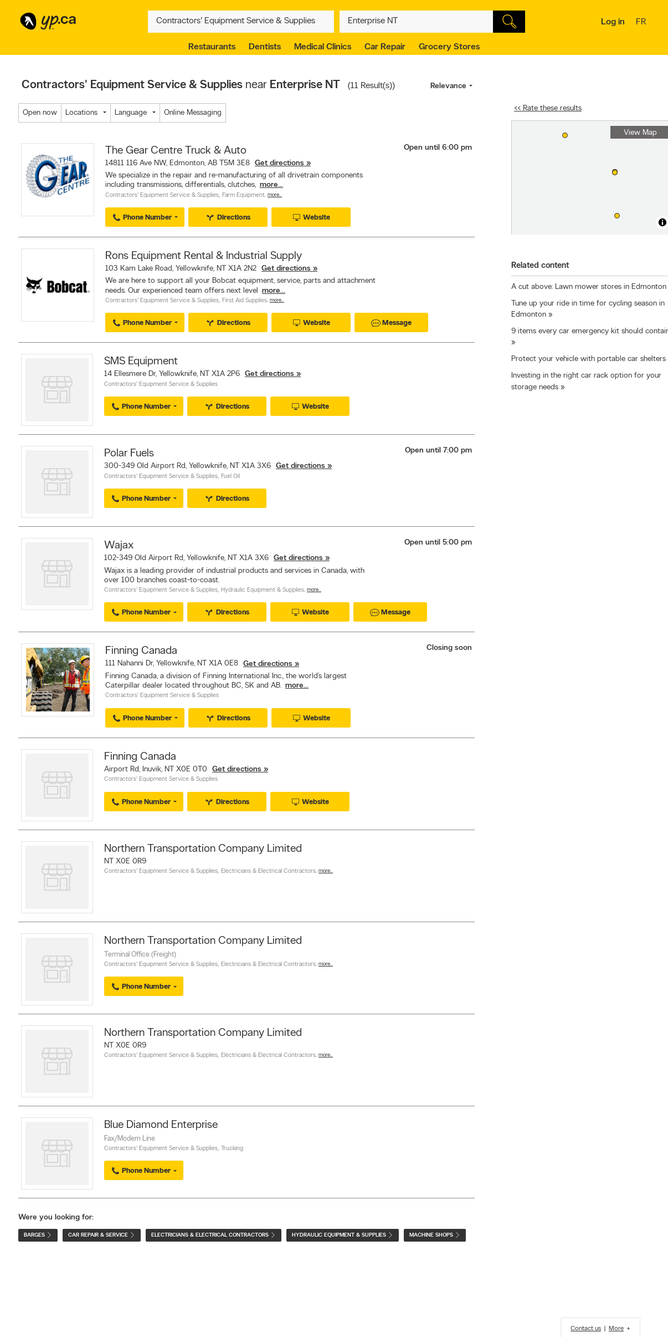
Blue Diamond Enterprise (161, 1125)
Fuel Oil (230, 477)
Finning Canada (141, 651)
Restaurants (211, 47)
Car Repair (384, 47)
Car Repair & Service (101, 1235)
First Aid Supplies (244, 301)
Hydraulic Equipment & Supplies (262, 590)
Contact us (586, 1328)
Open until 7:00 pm (438, 450)
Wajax (118, 545)
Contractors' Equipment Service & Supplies (162, 195)
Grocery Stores (449, 47)
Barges (38, 1235)
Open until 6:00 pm (438, 148)
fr (642, 22)
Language (131, 113)
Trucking (232, 1149)
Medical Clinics (322, 47)
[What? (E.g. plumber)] (241, 22)
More (616, 1328)
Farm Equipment (243, 195)
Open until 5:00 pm (438, 542)
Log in (613, 22)
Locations (81, 113)
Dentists (265, 47)
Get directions (279, 163)
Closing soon (449, 648)
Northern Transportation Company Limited (203, 849)
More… (275, 195)
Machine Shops (434, 1235)
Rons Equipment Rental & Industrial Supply (203, 256)
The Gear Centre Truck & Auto (175, 150)
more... (271, 185)
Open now (40, 113)
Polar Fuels (129, 453)
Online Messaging (193, 113)
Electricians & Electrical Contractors (268, 871)
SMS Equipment (141, 361)
